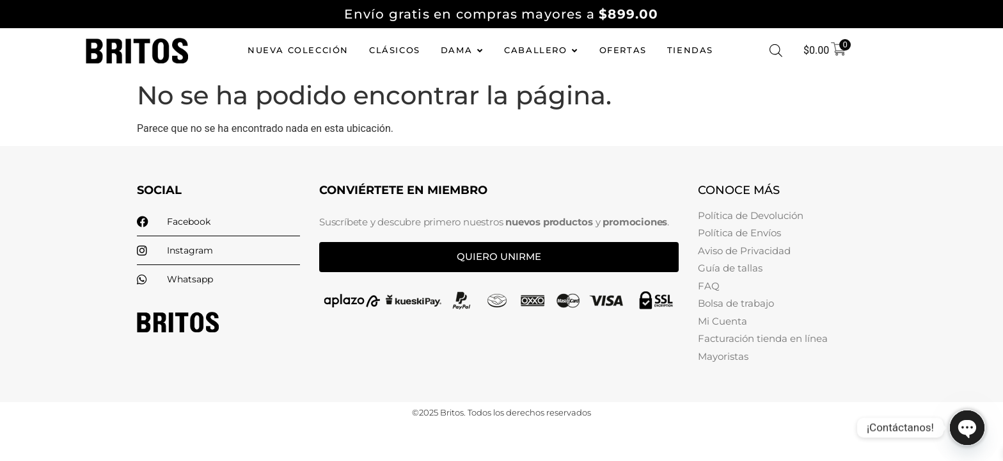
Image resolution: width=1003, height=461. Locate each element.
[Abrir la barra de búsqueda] (776, 50)
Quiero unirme (499, 256)
